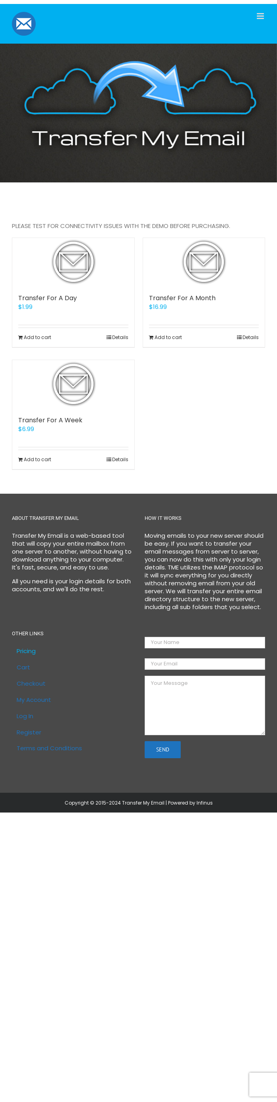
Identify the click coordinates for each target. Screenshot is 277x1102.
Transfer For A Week (50, 420)
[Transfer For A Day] (73, 262)
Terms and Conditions (49, 748)
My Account (34, 700)
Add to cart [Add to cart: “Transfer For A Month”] (168, 337)
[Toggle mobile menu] (261, 16)
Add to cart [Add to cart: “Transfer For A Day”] (37, 337)
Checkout (31, 684)
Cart (23, 667)
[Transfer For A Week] (73, 384)
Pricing (26, 651)
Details (120, 337)
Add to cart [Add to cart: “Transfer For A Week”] (37, 459)
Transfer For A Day (47, 298)
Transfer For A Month (182, 298)
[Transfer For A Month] (204, 262)
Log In (25, 716)
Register (29, 732)
